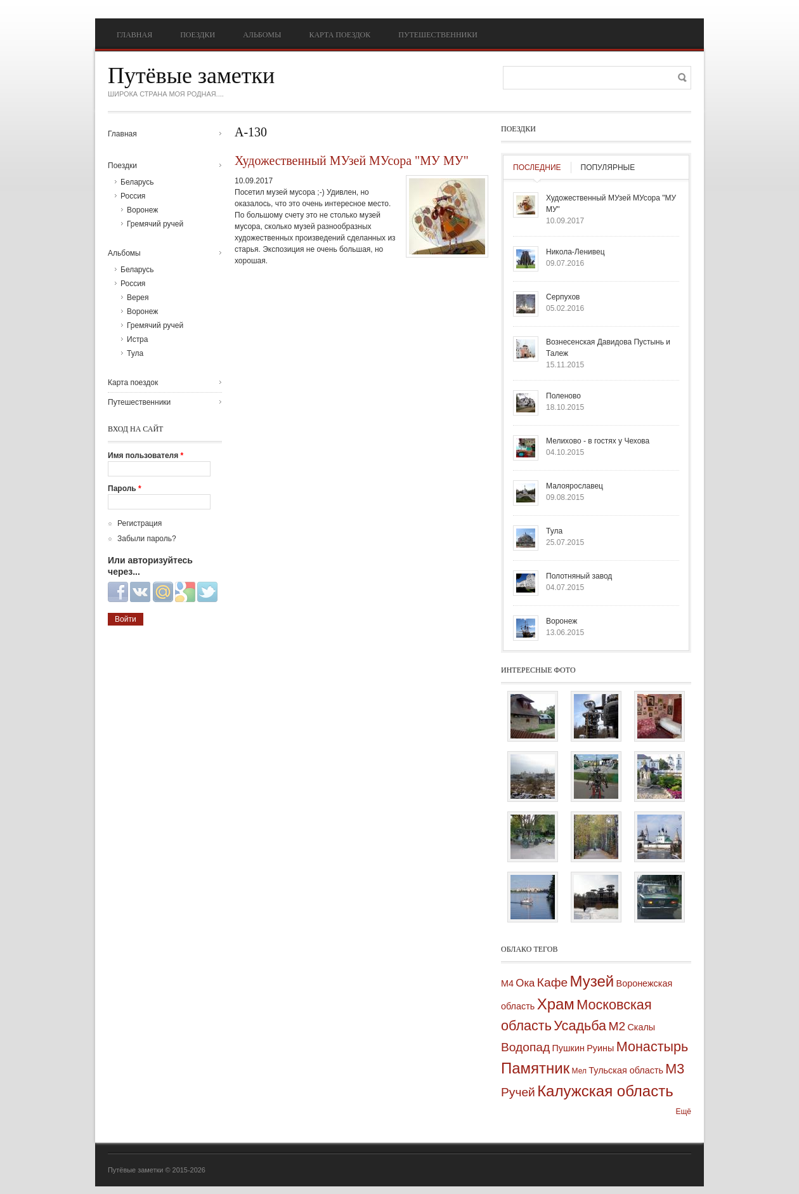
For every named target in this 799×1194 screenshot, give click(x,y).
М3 (674, 1069)
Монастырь (652, 1046)
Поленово (563, 395)
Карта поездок (339, 34)
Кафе (552, 982)
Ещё (683, 1111)
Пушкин (568, 1048)
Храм (556, 1004)
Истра (137, 339)
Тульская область (625, 1070)
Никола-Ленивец (575, 251)
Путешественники (437, 34)
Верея (138, 297)
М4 (507, 983)
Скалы (641, 1027)
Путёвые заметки (191, 75)
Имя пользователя (145, 455)
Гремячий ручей (155, 224)
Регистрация (139, 523)
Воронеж (142, 210)
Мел (579, 1070)
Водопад (525, 1047)
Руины (600, 1048)
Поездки (197, 34)
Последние (537, 167)
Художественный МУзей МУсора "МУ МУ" (352, 160)
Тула (135, 353)
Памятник (535, 1068)
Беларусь (136, 182)
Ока (525, 983)
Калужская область (605, 1090)
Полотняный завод (579, 576)
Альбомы (262, 34)
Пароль (124, 488)
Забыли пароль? (146, 538)
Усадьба (580, 1025)
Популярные (608, 167)
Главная (134, 34)
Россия (132, 196)
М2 (616, 1026)
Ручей (518, 1092)
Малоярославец (574, 486)
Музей (591, 981)
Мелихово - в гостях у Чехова (597, 440)
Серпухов (563, 296)
